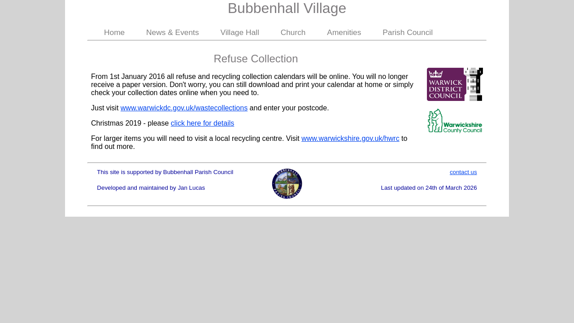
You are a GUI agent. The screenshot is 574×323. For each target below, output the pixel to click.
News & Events (172, 32)
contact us (463, 172)
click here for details (202, 123)
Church (293, 32)
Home (114, 32)
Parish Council (408, 32)
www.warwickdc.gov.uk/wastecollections (184, 108)
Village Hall (239, 32)
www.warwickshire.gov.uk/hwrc (350, 138)
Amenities (344, 32)
